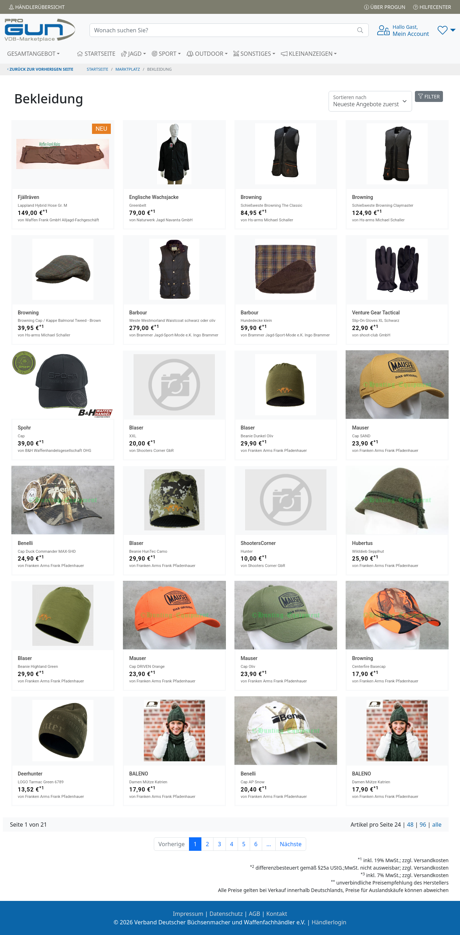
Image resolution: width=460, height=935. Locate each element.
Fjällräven (28, 197)
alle (437, 824)
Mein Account (411, 30)
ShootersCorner (258, 543)
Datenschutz (226, 914)
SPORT (164, 54)
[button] (447, 30)
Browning (251, 197)
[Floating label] (370, 101)
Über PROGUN (384, 7)
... (268, 844)
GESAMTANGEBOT (31, 54)
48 (410, 824)
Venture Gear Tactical (376, 312)
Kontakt (276, 914)
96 (423, 824)
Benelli (25, 543)
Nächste (291, 844)
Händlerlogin (329, 922)
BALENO (138, 774)
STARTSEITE (96, 54)
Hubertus (362, 543)
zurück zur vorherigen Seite (40, 69)
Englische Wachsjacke (154, 197)
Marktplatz (127, 69)
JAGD (131, 54)
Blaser (136, 428)
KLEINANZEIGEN (307, 54)
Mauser (360, 428)
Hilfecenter (432, 7)
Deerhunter (30, 774)
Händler (37, 7)
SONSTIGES (252, 54)
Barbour (138, 312)
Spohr (24, 428)
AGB (254, 914)
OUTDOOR (204, 54)
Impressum (188, 914)
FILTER (429, 96)
